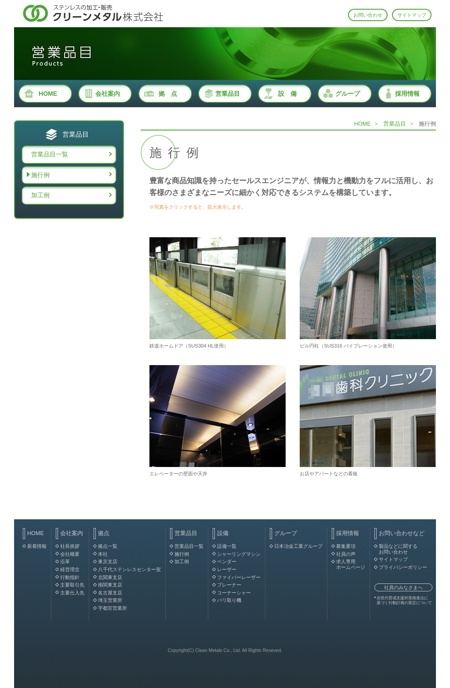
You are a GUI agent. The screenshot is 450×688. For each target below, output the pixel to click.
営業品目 (227, 93)
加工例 (40, 195)
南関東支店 (110, 584)
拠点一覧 (107, 546)
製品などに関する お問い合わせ (398, 548)
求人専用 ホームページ (350, 564)
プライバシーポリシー (403, 567)
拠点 (103, 533)
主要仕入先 (72, 592)
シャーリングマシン (239, 554)
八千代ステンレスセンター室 (129, 569)
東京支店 (107, 561)
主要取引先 (72, 584)
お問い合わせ (367, 15)
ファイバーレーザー (239, 577)
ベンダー (226, 561)
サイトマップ (411, 15)
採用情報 (407, 93)
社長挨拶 (70, 546)
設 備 (287, 93)
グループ (347, 93)
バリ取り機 (229, 600)
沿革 (65, 561)
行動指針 (70, 577)
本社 (103, 554)
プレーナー (229, 584)
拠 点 (168, 93)
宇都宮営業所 (112, 608)
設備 (223, 533)
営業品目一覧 (49, 154)
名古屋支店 (110, 592)
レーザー (226, 569)
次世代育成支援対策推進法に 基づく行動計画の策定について (404, 600)
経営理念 (70, 569)
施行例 (40, 174)
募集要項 (346, 546)
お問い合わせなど (402, 533)
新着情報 (37, 546)
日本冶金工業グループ (298, 546)
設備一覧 (226, 546)
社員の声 (346, 554)
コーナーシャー (234, 592)
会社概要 (70, 554)
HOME (48, 93)
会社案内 (107, 93)
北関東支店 (110, 577)
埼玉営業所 (110, 600)
